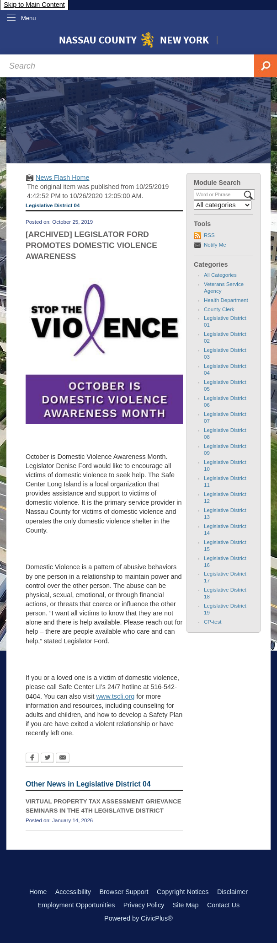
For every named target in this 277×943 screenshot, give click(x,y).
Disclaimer (232, 891)
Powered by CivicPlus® (138, 918)
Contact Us (223, 905)
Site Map (186, 905)
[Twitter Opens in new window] (47, 759)
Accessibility (73, 891)
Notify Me (215, 245)
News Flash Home (63, 177)
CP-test (212, 622)
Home (38, 891)
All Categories (220, 275)
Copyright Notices (183, 891)
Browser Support (123, 891)
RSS (209, 235)
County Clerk (219, 309)
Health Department (226, 300)
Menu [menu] (28, 18)
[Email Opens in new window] (62, 759)
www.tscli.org (115, 696)
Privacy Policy (144, 905)
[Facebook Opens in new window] (32, 759)
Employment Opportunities (76, 905)
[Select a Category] (222, 205)
